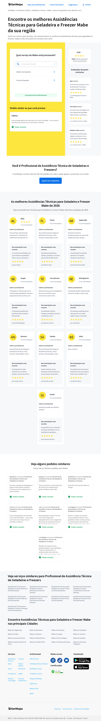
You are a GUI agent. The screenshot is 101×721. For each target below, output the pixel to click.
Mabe (49, 10)
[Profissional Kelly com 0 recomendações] (79, 359)
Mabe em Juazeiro (79, 634)
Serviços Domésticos (22, 680)
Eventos (21, 659)
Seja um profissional (36, 4)
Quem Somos (34, 659)
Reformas (21, 669)
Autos (10, 669)
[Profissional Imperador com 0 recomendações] (79, 243)
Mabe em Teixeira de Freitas (60, 642)
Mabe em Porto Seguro (59, 638)
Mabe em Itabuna (35, 634)
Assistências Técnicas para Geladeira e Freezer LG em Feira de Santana (82, 598)
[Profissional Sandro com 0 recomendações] (50, 359)
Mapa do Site (34, 688)
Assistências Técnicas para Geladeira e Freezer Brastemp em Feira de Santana (38, 589)
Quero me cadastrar (50, 180)
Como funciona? (57, 4)
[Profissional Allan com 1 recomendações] (21, 243)
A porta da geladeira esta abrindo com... (67, 10)
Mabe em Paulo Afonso (37, 638)
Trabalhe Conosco (36, 674)
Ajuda (31, 693)
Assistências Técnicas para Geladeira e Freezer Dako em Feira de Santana (17, 598)
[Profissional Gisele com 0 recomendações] (50, 417)
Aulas (10, 664)
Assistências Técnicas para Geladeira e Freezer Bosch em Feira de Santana (18, 589)
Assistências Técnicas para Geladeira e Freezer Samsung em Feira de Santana (17, 608)
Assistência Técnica (23, 10)
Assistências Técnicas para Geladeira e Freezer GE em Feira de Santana (60, 598)
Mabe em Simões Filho (37, 642)
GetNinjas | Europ (36, 669)
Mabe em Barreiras (36, 630)
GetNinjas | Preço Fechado (39, 664)
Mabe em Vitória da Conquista (79, 643)
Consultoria (12, 674)
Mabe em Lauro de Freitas (16, 638)
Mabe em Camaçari (57, 630)
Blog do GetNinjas (36, 679)
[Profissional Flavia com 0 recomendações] (50, 243)
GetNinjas (11, 10)
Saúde (20, 674)
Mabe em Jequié (56, 634)
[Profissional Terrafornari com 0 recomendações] (50, 301)
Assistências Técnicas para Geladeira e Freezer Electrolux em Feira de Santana (38, 599)
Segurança (73, 4)
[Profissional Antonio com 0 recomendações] (21, 359)
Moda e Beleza (20, 665)
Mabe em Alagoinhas (15, 630)
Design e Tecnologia (11, 680)
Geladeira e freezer (39, 10)
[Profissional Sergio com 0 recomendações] (21, 301)
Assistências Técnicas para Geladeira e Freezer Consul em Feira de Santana (60, 589)
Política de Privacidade (81, 709)
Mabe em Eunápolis (79, 630)
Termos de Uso (67, 709)
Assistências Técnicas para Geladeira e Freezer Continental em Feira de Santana (82, 589)
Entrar (86, 4)
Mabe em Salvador (79, 638)
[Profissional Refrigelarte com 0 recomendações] (79, 301)
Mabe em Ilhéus (13, 634)
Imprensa (57, 709)
